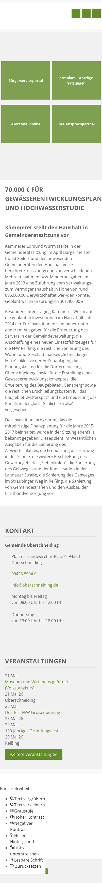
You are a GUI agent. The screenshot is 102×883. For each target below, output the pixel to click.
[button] (27, 799)
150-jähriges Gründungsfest (31, 731)
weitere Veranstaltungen (33, 754)
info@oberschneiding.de (34, 585)
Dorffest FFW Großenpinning (32, 712)
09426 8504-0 (24, 574)
